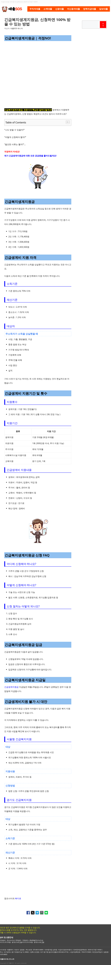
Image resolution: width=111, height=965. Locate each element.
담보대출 (103, 9)
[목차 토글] (66, 122)
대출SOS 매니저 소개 (7, 959)
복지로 (18, 898)
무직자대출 (34, 9)
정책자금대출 (89, 9)
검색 (103, 24)
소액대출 (47, 9)
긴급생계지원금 (11, 686)
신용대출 (59, 9)
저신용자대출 (73, 9)
